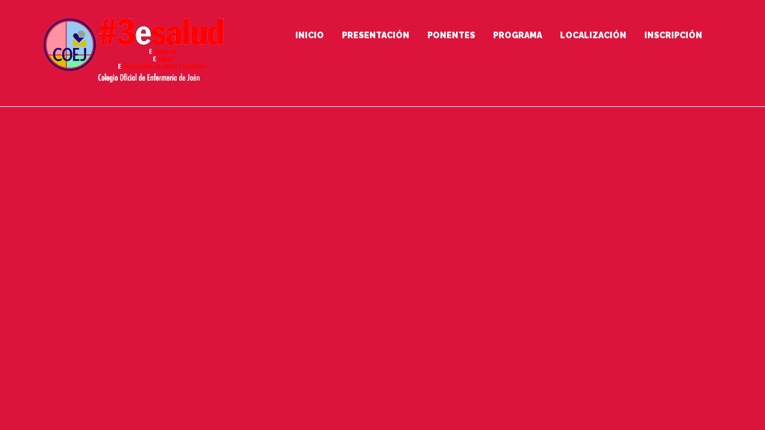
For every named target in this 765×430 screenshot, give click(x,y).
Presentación (375, 35)
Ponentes (451, 35)
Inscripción (673, 35)
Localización (593, 35)
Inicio (309, 35)
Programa (517, 35)
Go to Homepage (377, 314)
